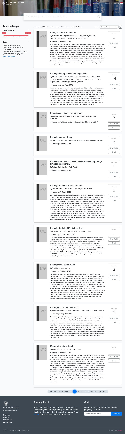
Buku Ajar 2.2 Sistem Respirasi (64, 307)
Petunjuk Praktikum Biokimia (63, 32)
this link (36, 415)
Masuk (116, 3)
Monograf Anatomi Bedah (61, 346)
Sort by (97, 27)
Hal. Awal (53, 391)
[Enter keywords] (97, 414)
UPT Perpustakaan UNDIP (16, 51)
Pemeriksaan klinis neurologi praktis (66, 113)
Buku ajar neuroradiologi (61, 137)
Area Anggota (8, 422)
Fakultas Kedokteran (12, 45)
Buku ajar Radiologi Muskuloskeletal (66, 228)
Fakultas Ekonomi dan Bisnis (14, 48)
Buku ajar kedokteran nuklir (62, 265)
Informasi (84, 3)
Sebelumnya (63, 391)
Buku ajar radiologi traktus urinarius (66, 185)
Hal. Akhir (102, 391)
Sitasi (114, 47)
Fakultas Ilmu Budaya (14, 54)
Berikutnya (92, 391)
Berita (92, 3)
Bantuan (99, 3)
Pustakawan (107, 3)
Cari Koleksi (116, 414)
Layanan (6, 417)
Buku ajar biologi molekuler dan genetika (68, 73)
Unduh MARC (114, 43)
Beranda (77, 3)
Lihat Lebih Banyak (9, 57)
